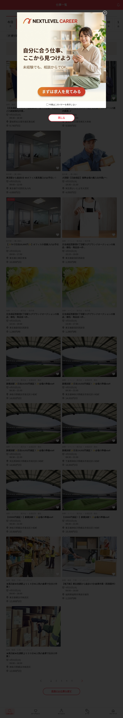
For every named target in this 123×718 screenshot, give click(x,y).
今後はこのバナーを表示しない (63, 105)
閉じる (61, 117)
